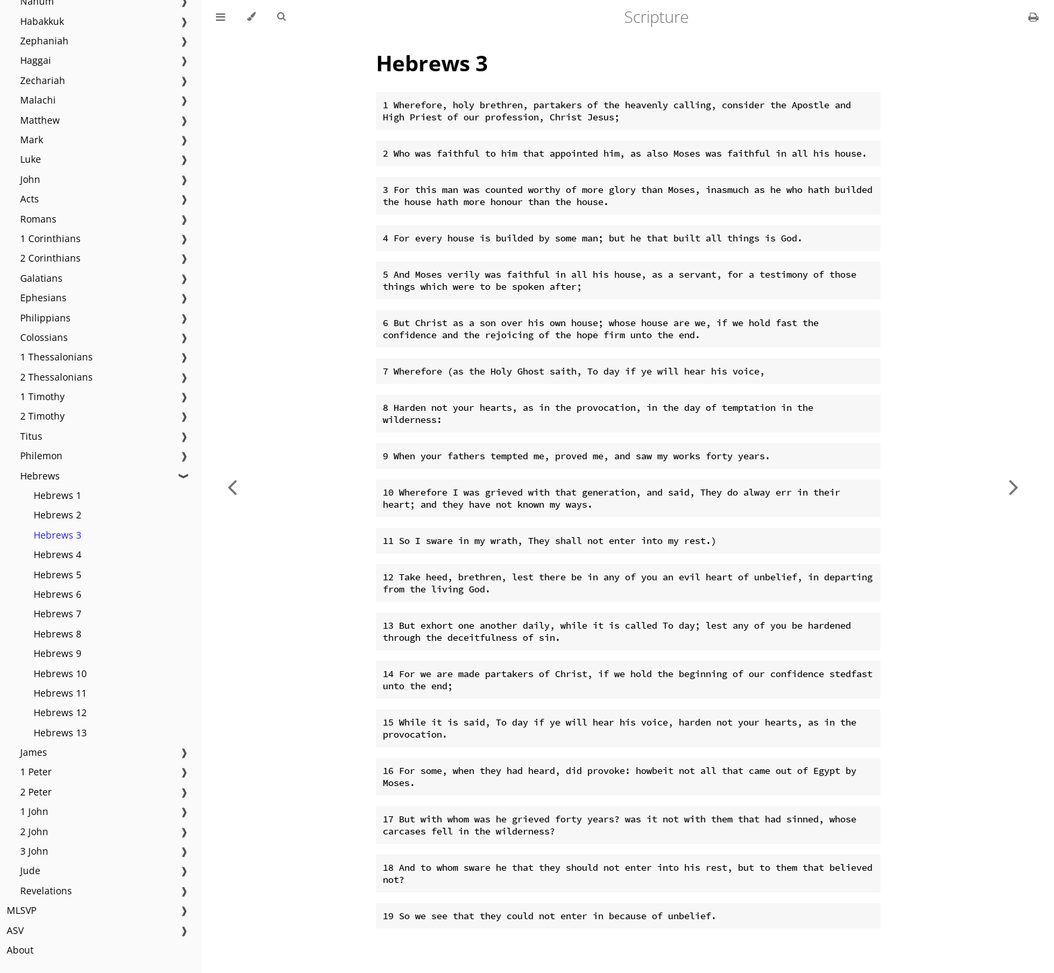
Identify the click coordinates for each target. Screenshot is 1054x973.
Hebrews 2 (57, 514)
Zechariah (42, 80)
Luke (30, 159)
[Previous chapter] (232, 486)
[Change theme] (251, 17)
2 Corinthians (50, 257)
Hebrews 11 (60, 693)
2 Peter (36, 791)
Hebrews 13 (60, 732)
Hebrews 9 (57, 653)
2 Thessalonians (56, 377)
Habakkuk (42, 21)
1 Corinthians (50, 238)
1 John (34, 811)
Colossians (44, 337)
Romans (38, 218)
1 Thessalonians (56, 356)
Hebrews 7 (57, 613)
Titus (31, 436)
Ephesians (43, 297)
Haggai (35, 60)
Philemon (41, 455)
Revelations (46, 890)
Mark (31, 139)
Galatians (41, 278)
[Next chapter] (1013, 486)
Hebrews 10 (60, 673)
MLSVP (21, 910)
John (30, 179)
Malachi (38, 99)
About (20, 949)
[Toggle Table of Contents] (220, 17)
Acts (29, 198)
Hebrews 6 (57, 594)
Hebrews (40, 475)
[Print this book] (1033, 16)
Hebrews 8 (57, 633)
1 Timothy (42, 396)
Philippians (45, 317)
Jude (30, 870)
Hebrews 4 (57, 554)
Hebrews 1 (57, 495)
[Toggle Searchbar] (281, 17)
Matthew (40, 120)
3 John (34, 851)
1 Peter (36, 771)
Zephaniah (44, 40)
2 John (34, 831)
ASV (15, 930)
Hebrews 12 (60, 712)
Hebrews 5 (57, 574)
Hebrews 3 (57, 535)
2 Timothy (42, 416)
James (33, 752)
